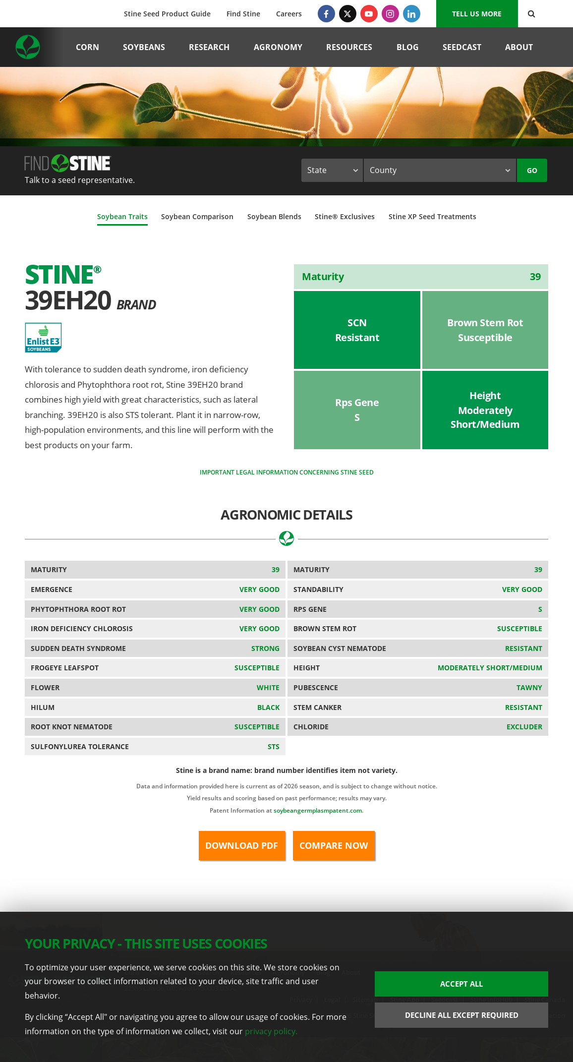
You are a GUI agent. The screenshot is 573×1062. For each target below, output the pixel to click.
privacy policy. (271, 1031)
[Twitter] (347, 13)
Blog (408, 47)
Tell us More (477, 13)
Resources (349, 47)
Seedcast (462, 47)
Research (209, 47)
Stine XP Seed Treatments (432, 216)
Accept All (461, 984)
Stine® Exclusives (345, 216)
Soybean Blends (274, 216)
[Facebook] (326, 13)
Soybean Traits (122, 216)
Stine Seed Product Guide (167, 13)
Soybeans (144, 47)
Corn (87, 47)
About (519, 47)
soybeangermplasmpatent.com (318, 810)
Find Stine (243, 13)
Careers (289, 13)
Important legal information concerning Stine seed (287, 472)
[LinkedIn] (411, 13)
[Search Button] (531, 13)
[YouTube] (369, 13)
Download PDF (241, 845)
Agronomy (278, 47)
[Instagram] (390, 13)
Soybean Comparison (197, 216)
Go (532, 170)
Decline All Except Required (461, 1015)
